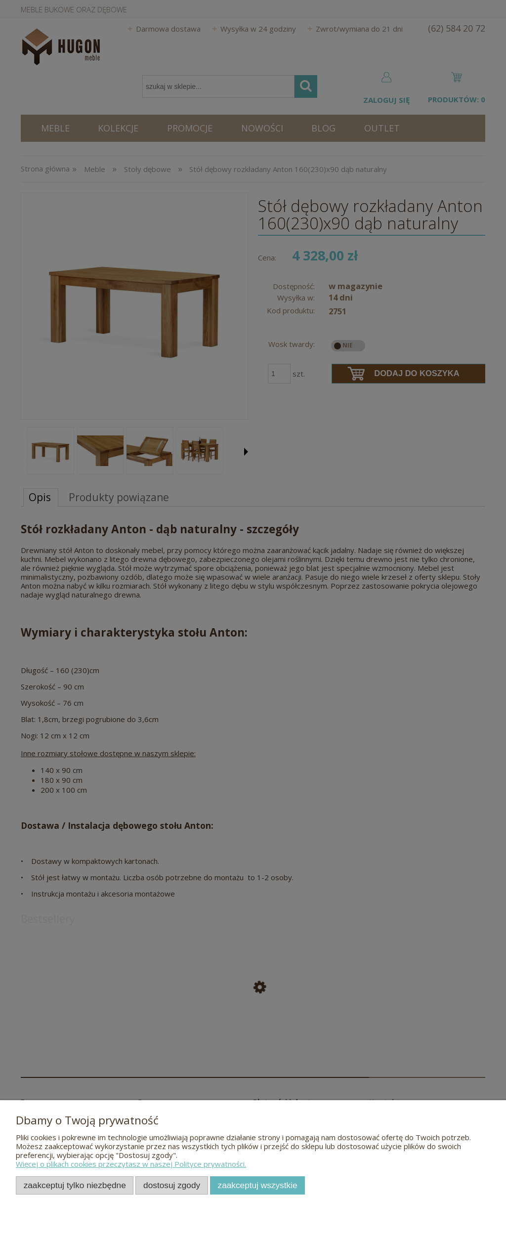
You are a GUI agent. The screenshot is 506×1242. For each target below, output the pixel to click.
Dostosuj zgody (171, 1185)
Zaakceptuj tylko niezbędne (75, 1185)
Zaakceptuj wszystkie (257, 1185)
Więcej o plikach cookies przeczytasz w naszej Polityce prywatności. (131, 1164)
